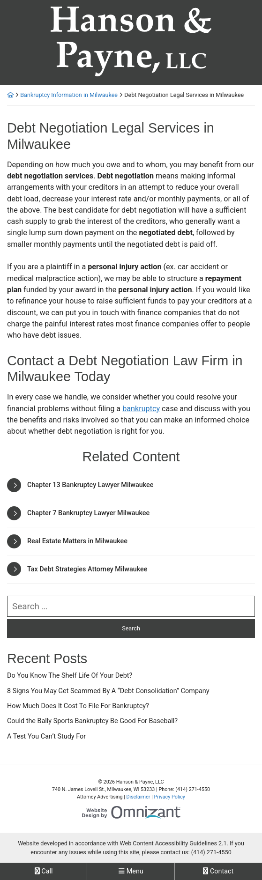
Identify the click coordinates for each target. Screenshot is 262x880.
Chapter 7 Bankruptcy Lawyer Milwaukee (88, 513)
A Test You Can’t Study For (46, 736)
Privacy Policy (169, 797)
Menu (131, 871)
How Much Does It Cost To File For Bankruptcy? (78, 706)
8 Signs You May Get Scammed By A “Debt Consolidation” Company (108, 691)
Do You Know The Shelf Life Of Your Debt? (69, 676)
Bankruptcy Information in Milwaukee (69, 94)
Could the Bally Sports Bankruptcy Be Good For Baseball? (92, 721)
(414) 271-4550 (211, 852)
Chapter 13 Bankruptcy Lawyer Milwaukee (90, 485)
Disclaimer (138, 797)
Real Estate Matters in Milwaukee (77, 541)
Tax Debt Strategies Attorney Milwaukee (87, 569)
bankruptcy (141, 408)
